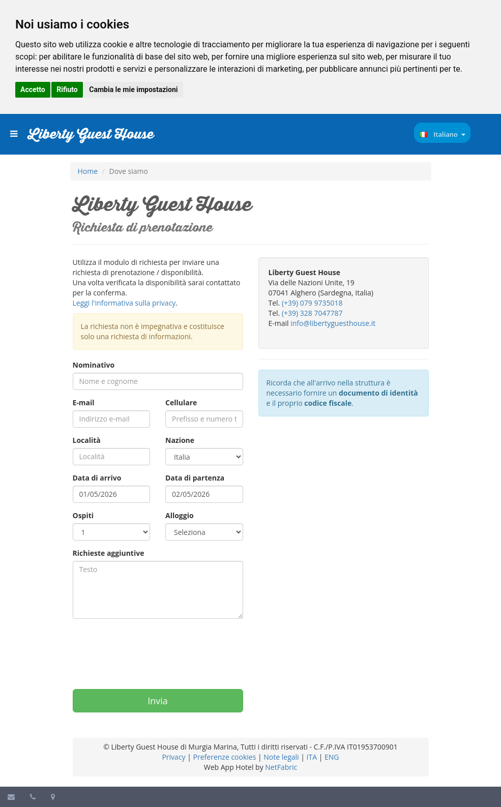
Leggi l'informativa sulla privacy (124, 303)
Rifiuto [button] (67, 89)
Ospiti (83, 515)
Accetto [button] (32, 89)
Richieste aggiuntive (108, 553)
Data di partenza (194, 478)
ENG (332, 757)
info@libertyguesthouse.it (332, 323)
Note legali (281, 757)
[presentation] (150, 649)
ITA (312, 757)
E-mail (84, 402)
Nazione (179, 440)
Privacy (173, 757)
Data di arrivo (97, 478)
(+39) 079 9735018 (312, 303)
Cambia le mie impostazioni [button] (133, 89)
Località (87, 440)
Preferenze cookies (224, 757)
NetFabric (281, 767)
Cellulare (181, 402)
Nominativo (94, 365)
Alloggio (179, 515)
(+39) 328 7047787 (312, 313)
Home (88, 171)
